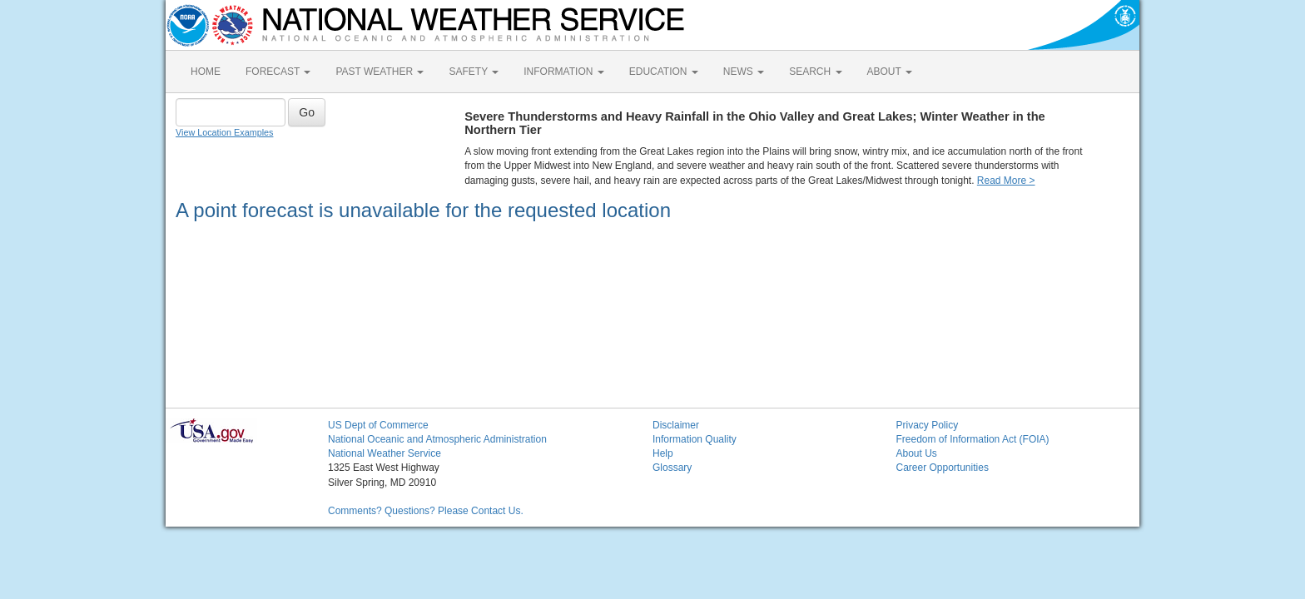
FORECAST (278, 71)
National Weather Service (384, 453)
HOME (206, 71)
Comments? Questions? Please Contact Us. (425, 511)
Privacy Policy (927, 425)
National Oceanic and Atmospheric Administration (437, 439)
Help (662, 453)
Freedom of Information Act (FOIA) (972, 439)
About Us (916, 453)
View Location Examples (224, 132)
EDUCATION (663, 71)
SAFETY (474, 71)
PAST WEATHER (379, 71)
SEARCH (815, 71)
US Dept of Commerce (378, 425)
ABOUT (889, 71)
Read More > (1006, 180)
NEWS (743, 71)
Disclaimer (675, 425)
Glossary (672, 467)
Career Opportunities (942, 467)
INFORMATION (563, 71)
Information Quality (694, 439)
